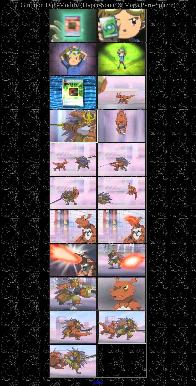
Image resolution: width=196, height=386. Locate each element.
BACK (98, 382)
